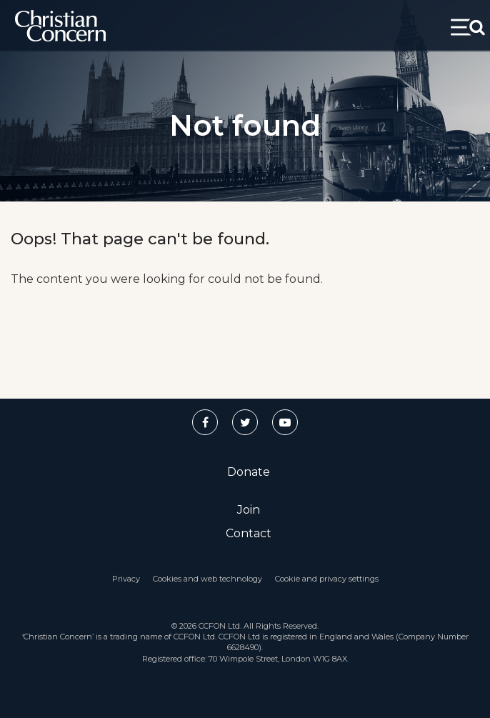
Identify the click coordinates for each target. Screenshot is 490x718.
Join (248, 510)
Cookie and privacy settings (327, 579)
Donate (248, 472)
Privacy (126, 579)
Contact (248, 533)
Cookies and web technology (207, 579)
